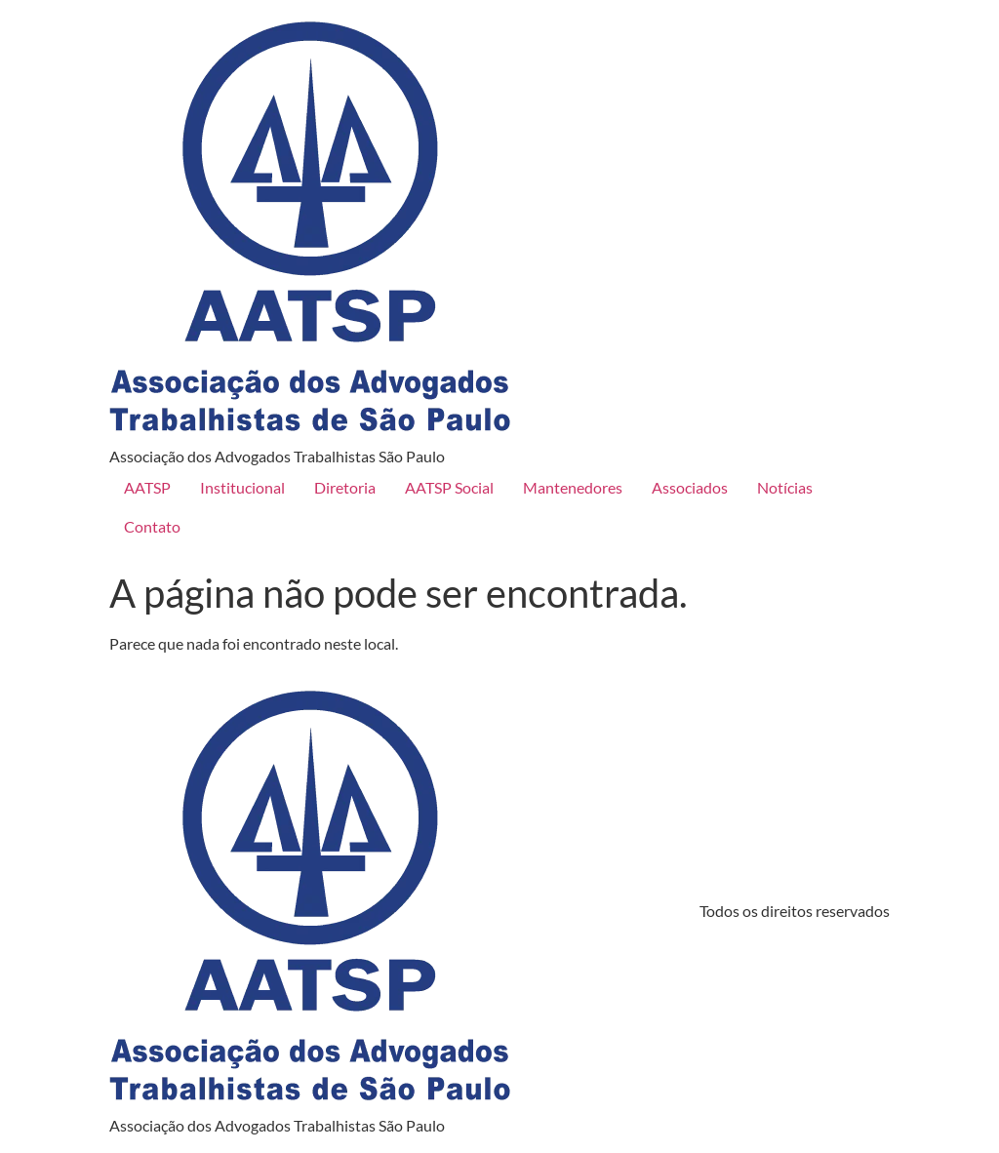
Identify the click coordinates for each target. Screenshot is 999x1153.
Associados (690, 487)
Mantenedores (572, 487)
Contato (152, 526)
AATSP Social (449, 487)
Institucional (242, 487)
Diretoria (345, 487)
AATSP (147, 487)
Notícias (785, 487)
